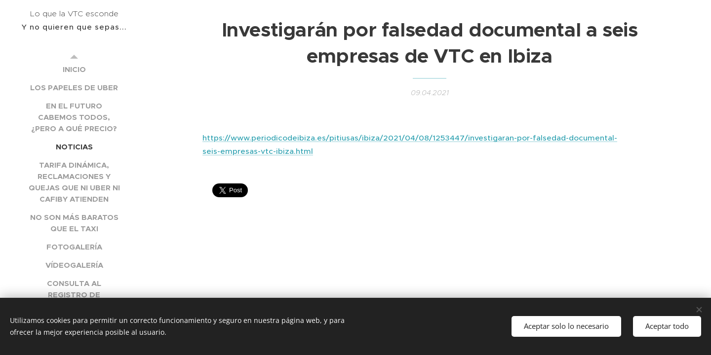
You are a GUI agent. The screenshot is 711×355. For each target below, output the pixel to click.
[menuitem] (74, 69)
